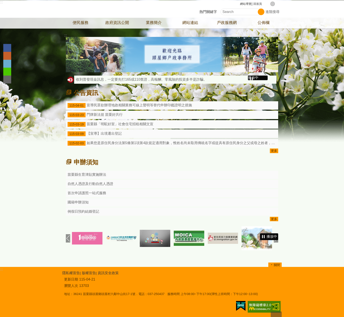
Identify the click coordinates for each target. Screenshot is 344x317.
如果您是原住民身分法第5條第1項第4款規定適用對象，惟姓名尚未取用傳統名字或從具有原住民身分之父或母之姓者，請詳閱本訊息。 (173, 143)
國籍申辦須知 (78, 202)
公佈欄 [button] (263, 22)
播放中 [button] (253, 78)
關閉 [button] (277, 265)
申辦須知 (86, 162)
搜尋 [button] (261, 12)
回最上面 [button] (276, 314)
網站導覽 (245, 3)
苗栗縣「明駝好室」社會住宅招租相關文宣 (110, 124)
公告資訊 (86, 92)
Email (7, 79)
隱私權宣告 (71, 273)
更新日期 (71, 279)
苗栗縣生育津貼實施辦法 (87, 174)
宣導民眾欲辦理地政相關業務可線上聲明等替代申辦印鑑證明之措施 (130, 105)
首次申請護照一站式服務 (87, 193)
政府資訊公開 (117, 22)
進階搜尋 (272, 12)
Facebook (7, 48)
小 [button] (268, 4)
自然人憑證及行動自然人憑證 (90, 184)
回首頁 (257, 3)
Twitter (7, 64)
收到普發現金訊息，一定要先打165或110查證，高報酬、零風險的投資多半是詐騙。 (141, 79)
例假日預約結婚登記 (83, 211)
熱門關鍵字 (208, 12)
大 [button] (277, 4)
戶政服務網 (227, 22)
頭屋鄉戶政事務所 (100, 9)
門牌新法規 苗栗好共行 (95, 114)
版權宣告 (89, 273)
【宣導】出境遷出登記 (95, 133)
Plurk (7, 56)
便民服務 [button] (80, 22)
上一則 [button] (68, 238)
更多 (274, 150)
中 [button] (272, 4)
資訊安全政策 (108, 273)
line (7, 72)
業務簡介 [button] (154, 22)
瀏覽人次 (71, 286)
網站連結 (190, 22)
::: (1, 2)
